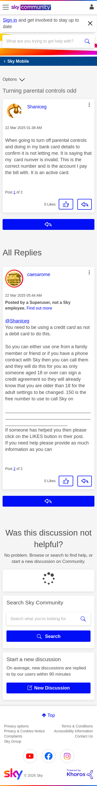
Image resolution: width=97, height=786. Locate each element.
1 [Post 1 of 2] (14, 192)
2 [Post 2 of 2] (14, 469)
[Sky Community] (32, 8)
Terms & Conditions (77, 726)
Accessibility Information (73, 731)
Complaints (13, 736)
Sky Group (12, 741)
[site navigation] (6, 7)
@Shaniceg (17, 320)
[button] (89, 104)
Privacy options (16, 726)
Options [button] (10, 79)
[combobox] (43, 41)
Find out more (39, 308)
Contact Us (84, 736)
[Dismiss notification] (90, 23)
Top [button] (51, 715)
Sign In (90, 8)
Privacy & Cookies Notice (24, 731)
